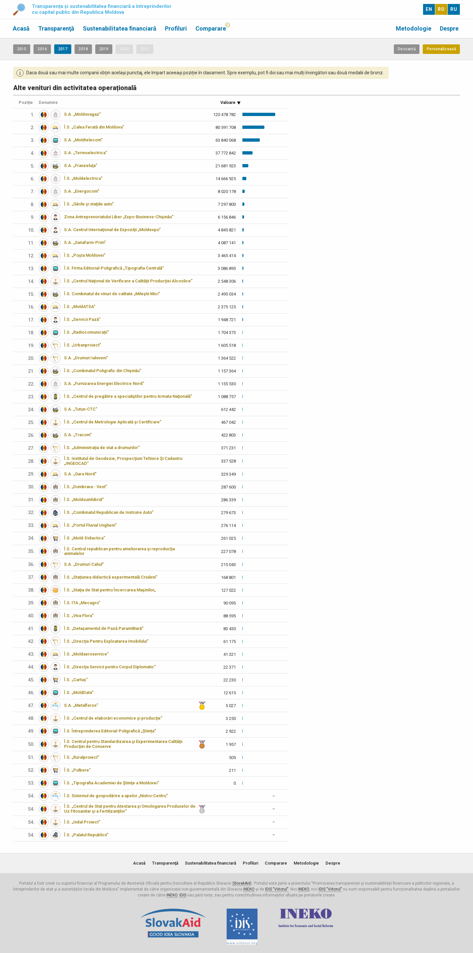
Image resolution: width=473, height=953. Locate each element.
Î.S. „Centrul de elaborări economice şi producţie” (113, 718)
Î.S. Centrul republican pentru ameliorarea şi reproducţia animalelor (119, 551)
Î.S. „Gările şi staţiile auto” (89, 204)
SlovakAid (242, 883)
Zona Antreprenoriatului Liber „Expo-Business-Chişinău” (118, 216)
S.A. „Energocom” (81, 191)
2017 (62, 49)
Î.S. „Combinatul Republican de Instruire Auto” (108, 512)
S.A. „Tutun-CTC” (80, 409)
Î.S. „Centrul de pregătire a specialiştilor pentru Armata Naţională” (128, 396)
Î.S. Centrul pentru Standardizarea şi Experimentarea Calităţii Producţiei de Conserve (123, 744)
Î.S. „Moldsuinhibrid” (84, 499)
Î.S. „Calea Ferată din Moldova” (94, 127)
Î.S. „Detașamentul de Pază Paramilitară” (104, 628)
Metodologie (413, 28)
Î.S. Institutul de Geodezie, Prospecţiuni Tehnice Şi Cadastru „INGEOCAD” (123, 461)
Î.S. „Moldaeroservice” (86, 654)
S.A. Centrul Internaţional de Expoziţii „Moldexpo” (112, 229)
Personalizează (441, 49)
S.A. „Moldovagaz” (82, 114)
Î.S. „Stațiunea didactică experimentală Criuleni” (110, 577)
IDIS (182, 895)
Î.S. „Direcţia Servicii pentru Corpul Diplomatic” (110, 666)
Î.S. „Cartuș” (76, 679)
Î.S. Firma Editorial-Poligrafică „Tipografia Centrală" (114, 268)
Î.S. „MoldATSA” (79, 306)
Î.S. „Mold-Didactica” (84, 538)
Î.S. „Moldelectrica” (83, 178)
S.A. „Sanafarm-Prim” (85, 242)
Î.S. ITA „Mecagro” (82, 602)
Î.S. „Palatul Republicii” (86, 834)
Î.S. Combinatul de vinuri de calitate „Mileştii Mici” (112, 293)
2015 (21, 49)
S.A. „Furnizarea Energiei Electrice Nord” (104, 383)
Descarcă (407, 49)
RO (441, 9)
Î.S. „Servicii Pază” (82, 319)
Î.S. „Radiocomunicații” (86, 332)
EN (429, 9)
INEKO (249, 889)
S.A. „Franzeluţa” (80, 165)
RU (453, 9)
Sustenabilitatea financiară (119, 28)
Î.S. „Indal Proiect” (82, 822)
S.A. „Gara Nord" (80, 473)
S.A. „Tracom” (78, 434)
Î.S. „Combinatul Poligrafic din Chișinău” (102, 370)
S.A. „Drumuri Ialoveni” (86, 357)
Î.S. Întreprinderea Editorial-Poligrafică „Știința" (110, 730)
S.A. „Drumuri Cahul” (84, 564)
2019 (103, 49)
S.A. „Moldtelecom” (83, 139)
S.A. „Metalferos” (81, 705)
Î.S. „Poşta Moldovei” (84, 255)
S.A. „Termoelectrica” (85, 152)
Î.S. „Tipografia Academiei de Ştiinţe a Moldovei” (111, 782)
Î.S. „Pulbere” (77, 770)
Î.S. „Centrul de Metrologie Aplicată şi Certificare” (112, 421)
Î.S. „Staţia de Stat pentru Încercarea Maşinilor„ (110, 589)
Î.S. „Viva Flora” (79, 615)
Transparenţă (56, 28)
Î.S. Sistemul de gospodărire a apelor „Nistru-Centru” (116, 795)
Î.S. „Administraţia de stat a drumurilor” (102, 447)
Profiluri (176, 28)
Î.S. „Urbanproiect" (82, 345)
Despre (449, 28)
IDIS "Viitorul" (276, 889)
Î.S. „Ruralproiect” (81, 757)
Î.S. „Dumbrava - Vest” (85, 486)
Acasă (21, 28)
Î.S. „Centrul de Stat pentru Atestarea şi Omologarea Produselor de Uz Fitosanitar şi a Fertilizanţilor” (129, 809)
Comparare (210, 28)
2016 (42, 49)
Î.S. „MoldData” (79, 692)
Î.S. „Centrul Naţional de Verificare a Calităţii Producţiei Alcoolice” (128, 280)
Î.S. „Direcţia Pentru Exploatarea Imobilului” (106, 641)
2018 (83, 49)
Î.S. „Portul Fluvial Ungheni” (90, 525)
